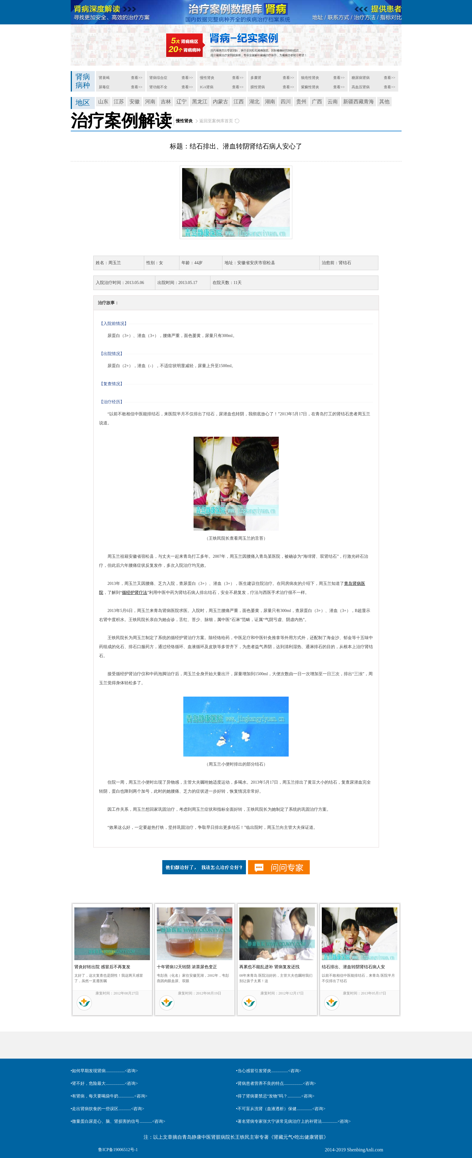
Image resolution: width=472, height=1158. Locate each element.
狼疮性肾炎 (310, 78)
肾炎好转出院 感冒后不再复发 (102, 967)
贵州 (301, 102)
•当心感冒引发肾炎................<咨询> (268, 1071)
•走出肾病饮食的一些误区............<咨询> (107, 1108)
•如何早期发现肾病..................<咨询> (104, 1071)
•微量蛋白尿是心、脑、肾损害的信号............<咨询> (118, 1121)
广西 (317, 102)
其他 (384, 102)
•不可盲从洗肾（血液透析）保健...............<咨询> (280, 1108)
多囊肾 (255, 78)
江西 (239, 102)
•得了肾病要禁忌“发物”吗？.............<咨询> (275, 1096)
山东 (103, 102)
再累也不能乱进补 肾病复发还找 (269, 967)
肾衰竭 (104, 78)
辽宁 (181, 102)
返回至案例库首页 (216, 121)
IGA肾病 (206, 87)
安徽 (134, 102)
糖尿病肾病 (361, 78)
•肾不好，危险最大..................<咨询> (104, 1083)
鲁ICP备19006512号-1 (118, 1149)
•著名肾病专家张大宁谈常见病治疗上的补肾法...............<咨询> (293, 1121)
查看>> (136, 78)
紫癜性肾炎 (310, 87)
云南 (333, 102)
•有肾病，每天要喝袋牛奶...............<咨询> (109, 1096)
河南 (150, 102)
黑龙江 (199, 102)
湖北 (254, 102)
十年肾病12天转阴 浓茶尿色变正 (187, 967)
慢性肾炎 (207, 78)
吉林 (166, 102)
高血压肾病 (361, 87)
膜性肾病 (257, 87)
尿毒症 (104, 87)
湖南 (270, 102)
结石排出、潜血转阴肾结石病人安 (353, 967)
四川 (286, 102)
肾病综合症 (158, 78)
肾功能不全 (158, 87)
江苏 (119, 102)
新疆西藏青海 (358, 102)
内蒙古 (220, 102)
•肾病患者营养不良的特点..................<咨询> (276, 1083)
